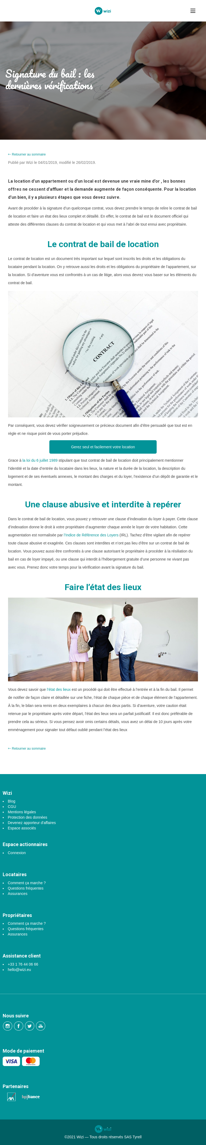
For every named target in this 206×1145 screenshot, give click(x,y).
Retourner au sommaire (27, 154)
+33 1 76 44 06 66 (23, 964)
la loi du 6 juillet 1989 (40, 460)
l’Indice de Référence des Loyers (91, 535)
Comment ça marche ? (27, 883)
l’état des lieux (58, 689)
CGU (12, 806)
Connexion (17, 853)
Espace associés (22, 828)
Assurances (17, 893)
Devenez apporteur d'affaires (32, 823)
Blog (11, 801)
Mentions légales (22, 812)
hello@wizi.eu (19, 969)
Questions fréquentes (25, 888)
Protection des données (27, 817)
